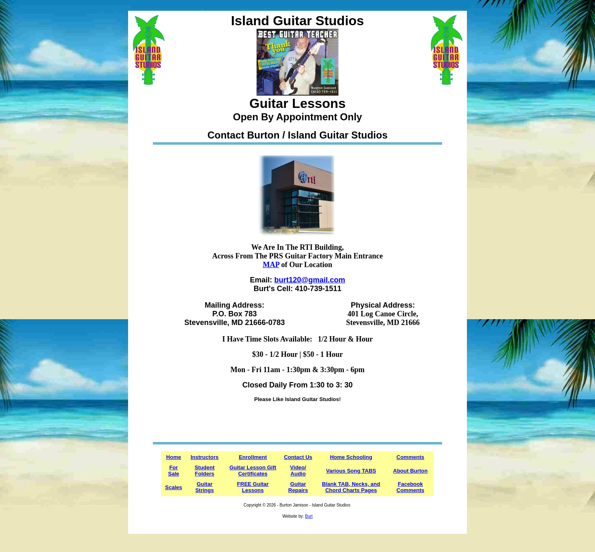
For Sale (173, 470)
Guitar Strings (204, 487)
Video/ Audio (298, 470)
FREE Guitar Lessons (253, 487)
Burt (308, 516)
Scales (173, 487)
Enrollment (253, 457)
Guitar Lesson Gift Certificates (252, 470)
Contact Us (298, 457)
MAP (271, 264)
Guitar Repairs (298, 487)
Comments (410, 457)
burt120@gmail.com (309, 280)
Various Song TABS (351, 471)
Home (173, 457)
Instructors (204, 457)
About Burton (410, 471)
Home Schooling (351, 457)
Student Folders (204, 470)
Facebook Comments (410, 487)
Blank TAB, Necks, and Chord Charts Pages (351, 487)
